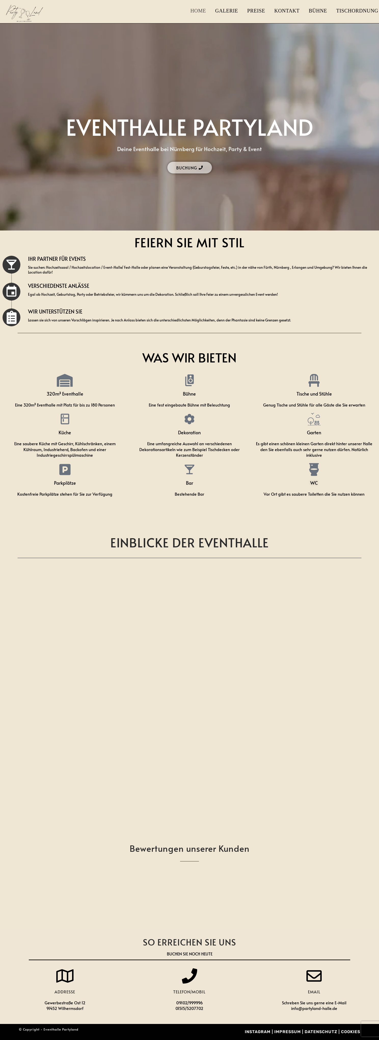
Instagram (257, 1031)
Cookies (350, 1031)
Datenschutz (321, 1031)
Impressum (287, 1031)
